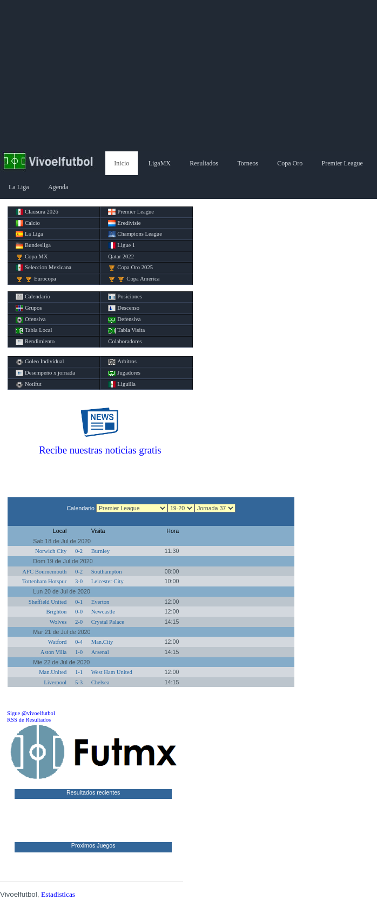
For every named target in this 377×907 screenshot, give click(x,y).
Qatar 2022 (121, 256)
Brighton (56, 612)
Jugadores (124, 373)
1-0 (79, 652)
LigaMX (160, 163)
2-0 (79, 622)
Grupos (29, 308)
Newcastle (103, 612)
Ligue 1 (121, 245)
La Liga (19, 187)
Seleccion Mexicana (43, 267)
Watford (57, 642)
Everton (100, 602)
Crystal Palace (107, 622)
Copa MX (32, 257)
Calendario (33, 297)
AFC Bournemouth (44, 572)
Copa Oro (289, 163)
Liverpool (55, 682)
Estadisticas (58, 894)
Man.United (52, 672)
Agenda (58, 187)
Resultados (204, 163)
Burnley (100, 551)
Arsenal (100, 652)
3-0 (79, 581)
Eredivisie (124, 223)
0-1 (79, 602)
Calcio (28, 223)
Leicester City (107, 581)
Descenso (123, 308)
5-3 (79, 682)
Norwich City (50, 551)
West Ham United (111, 672)
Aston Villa (54, 652)
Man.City (102, 642)
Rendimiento (35, 341)
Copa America (133, 279)
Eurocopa (36, 279)
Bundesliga (33, 245)
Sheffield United (48, 602)
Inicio (121, 163)
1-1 (79, 672)
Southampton (106, 572)
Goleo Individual (40, 361)
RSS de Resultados (29, 720)
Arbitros (122, 361)
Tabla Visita (126, 330)
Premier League (342, 163)
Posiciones (125, 297)
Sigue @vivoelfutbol (31, 713)
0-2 (79, 551)
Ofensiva (30, 319)
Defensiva (124, 319)
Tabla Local (34, 330)
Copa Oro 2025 (130, 267)
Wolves (58, 622)
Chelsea (100, 682)
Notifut (29, 384)
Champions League (135, 234)
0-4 (79, 642)
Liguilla (122, 384)
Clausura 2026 (37, 212)
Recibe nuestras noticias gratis (100, 450)
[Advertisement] (188, 75)
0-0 (79, 612)
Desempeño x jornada (45, 373)
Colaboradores (125, 341)
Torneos (247, 163)
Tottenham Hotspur (44, 581)
